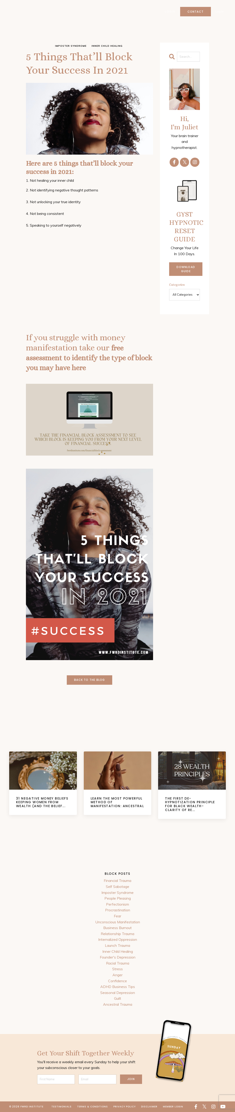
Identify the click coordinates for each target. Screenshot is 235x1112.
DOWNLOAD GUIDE (185, 269)
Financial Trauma (117, 880)
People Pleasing (117, 898)
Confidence (117, 981)
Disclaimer (149, 1106)
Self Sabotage (117, 886)
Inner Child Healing (117, 951)
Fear (117, 916)
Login (169, 11)
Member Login (173, 1106)
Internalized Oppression (117, 939)
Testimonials (61, 1106)
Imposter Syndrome (117, 892)
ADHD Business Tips (117, 986)
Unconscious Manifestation (117, 922)
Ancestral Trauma (117, 1004)
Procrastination (117, 910)
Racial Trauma (117, 963)
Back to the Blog (89, 680)
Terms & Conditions (92, 1106)
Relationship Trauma (117, 933)
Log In (219, 11)
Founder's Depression (117, 957)
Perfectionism (117, 904)
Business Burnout (117, 927)
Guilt (117, 998)
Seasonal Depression (117, 992)
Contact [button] (195, 12)
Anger (117, 975)
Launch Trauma (117, 945)
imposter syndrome (71, 45)
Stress (117, 969)
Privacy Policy (124, 1106)
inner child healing (107, 45)
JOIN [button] (131, 1079)
